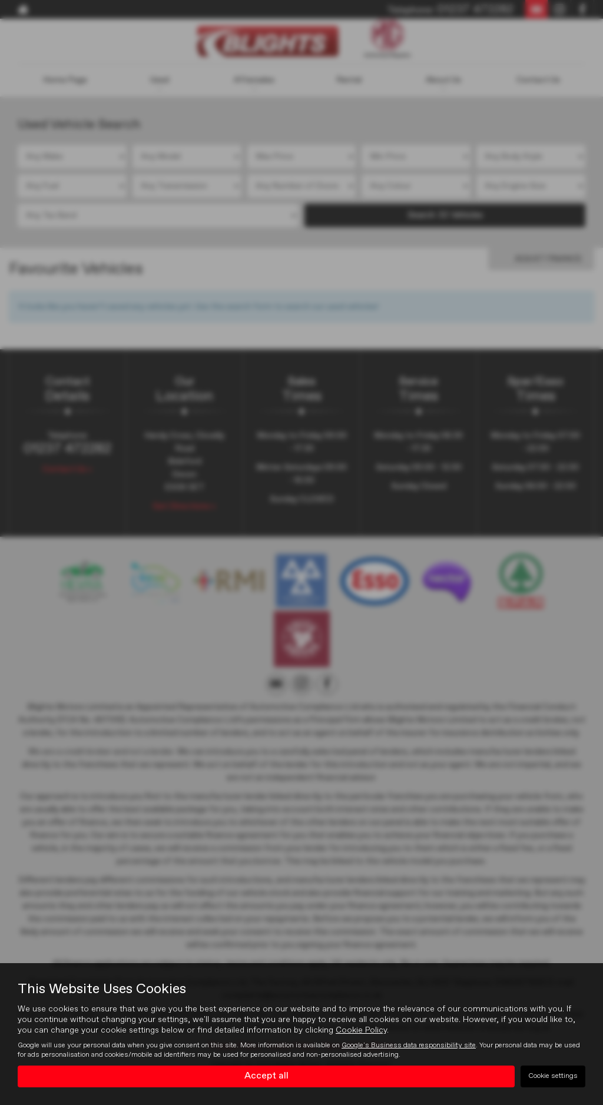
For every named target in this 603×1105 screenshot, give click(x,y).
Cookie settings (553, 1076)
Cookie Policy (361, 1030)
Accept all (266, 1076)
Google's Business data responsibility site (409, 1045)
